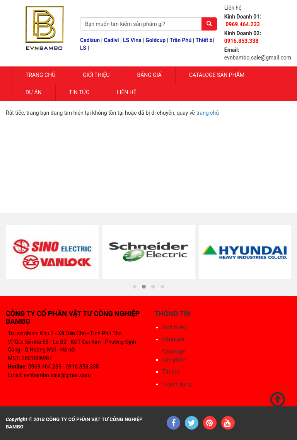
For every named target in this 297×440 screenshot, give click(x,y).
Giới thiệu (174, 327)
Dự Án (34, 92)
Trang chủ (40, 75)
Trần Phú (181, 40)
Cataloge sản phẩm (216, 75)
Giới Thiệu (96, 75)
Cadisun (90, 40)
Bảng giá (149, 75)
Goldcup (155, 40)
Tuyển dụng (177, 384)
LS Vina (132, 40)
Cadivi (111, 40)
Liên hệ (127, 92)
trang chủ (207, 113)
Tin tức (79, 92)
